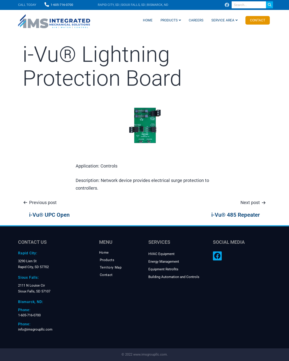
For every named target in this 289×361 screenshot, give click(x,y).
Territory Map (111, 267)
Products (171, 20)
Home (148, 20)
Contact (257, 20)
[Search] (269, 4)
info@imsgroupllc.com (35, 329)
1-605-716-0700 (62, 5)
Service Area (224, 20)
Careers (196, 20)
